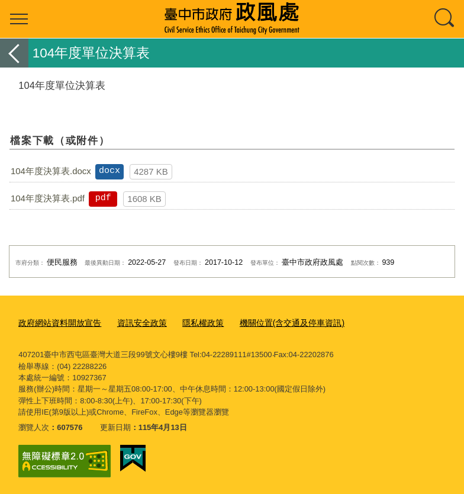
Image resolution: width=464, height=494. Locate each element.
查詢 (445, 19)
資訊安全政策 (134, 322)
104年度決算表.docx (51, 171)
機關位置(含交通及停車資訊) (276, 322)
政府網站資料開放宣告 (56, 322)
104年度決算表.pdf (48, 198)
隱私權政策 (192, 322)
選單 (19, 19)
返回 (14, 53)
